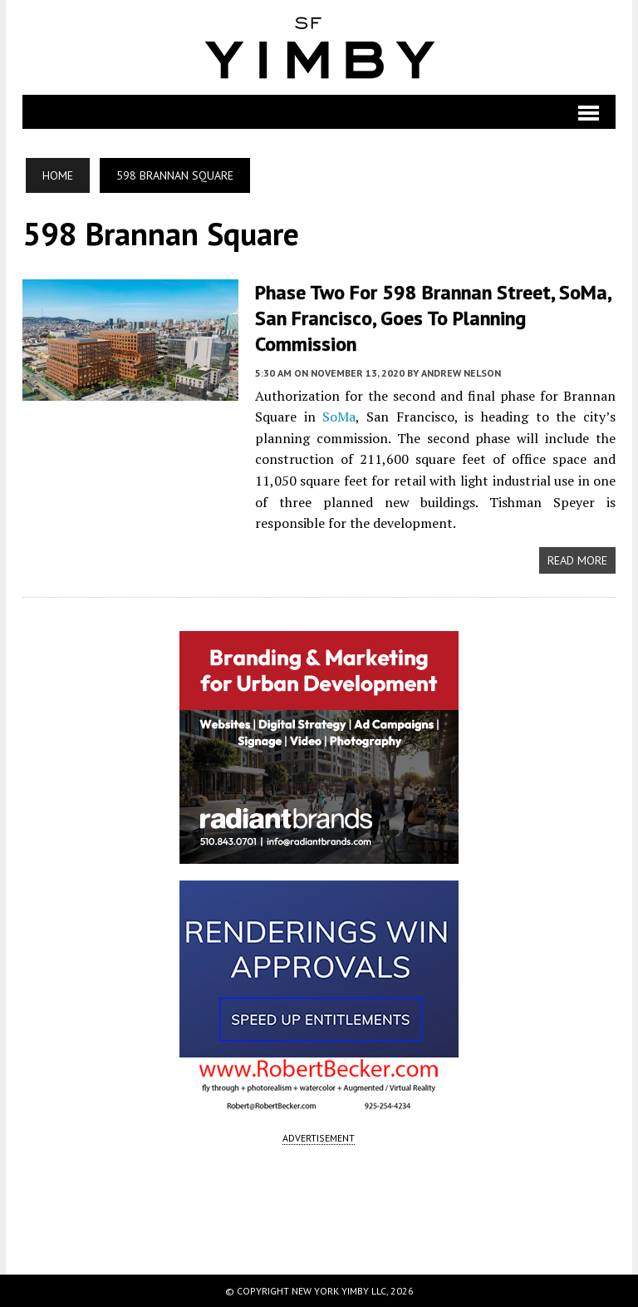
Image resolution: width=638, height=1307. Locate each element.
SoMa (339, 416)
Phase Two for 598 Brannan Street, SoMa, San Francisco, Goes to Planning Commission (433, 318)
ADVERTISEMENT (318, 1138)
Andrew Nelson (461, 373)
